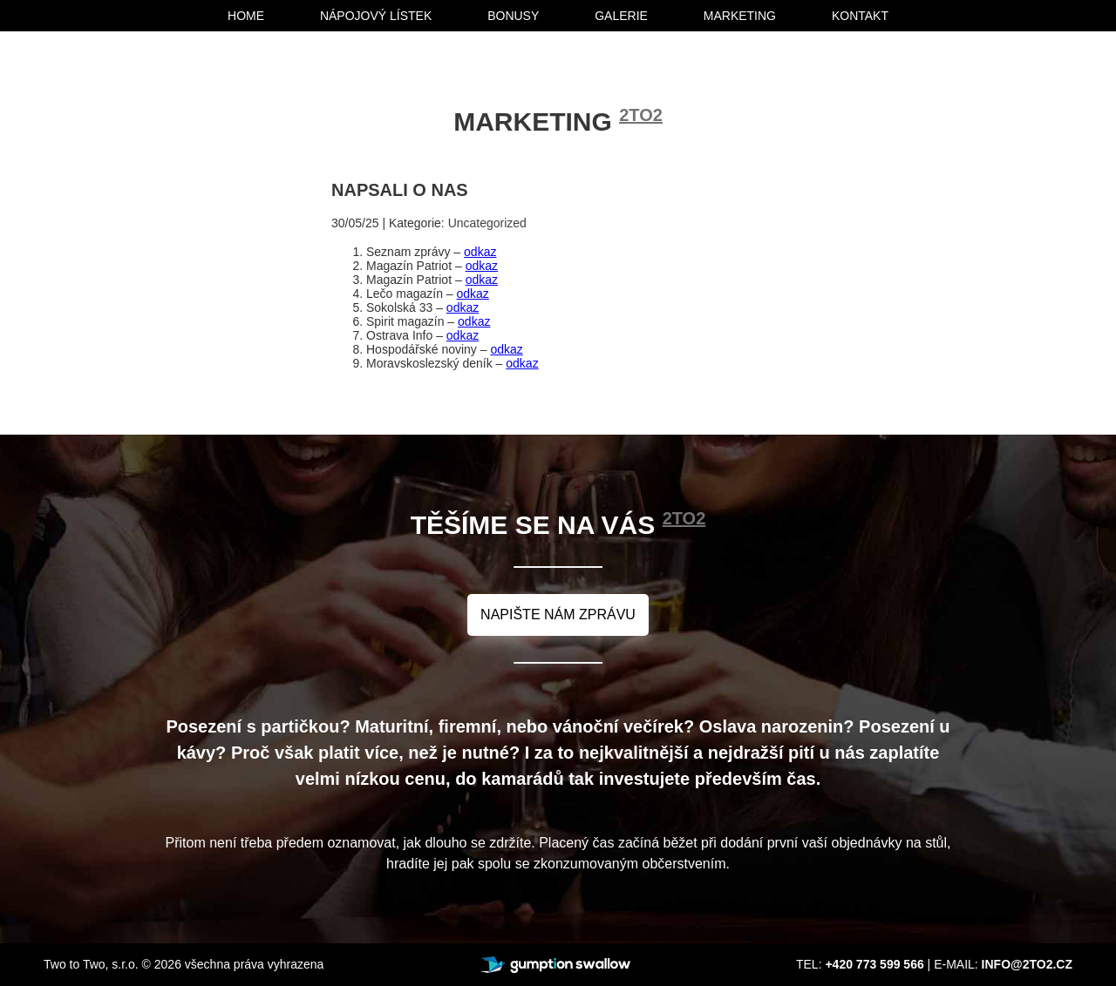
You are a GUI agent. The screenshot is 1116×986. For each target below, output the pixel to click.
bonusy (513, 16)
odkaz (480, 252)
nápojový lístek (376, 16)
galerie (621, 16)
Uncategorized (487, 223)
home (246, 16)
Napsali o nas (399, 189)
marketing (740, 16)
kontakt (860, 16)
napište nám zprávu (558, 614)
